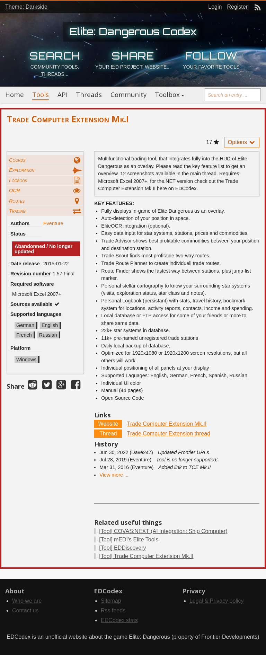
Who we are (27, 601)
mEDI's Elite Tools (128, 539)
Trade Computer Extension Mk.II (167, 424)
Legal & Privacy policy (216, 601)
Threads (89, 94)
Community (128, 94)
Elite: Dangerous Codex (133, 31)
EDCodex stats (119, 620)
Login (215, 7)
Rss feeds (113, 610)
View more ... (113, 475)
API (62, 94)
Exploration (21, 170)
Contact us (25, 610)
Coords (17, 160)
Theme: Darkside (26, 7)
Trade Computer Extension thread (168, 433)
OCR (14, 190)
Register (237, 7)
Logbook (18, 180)
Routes (17, 200)
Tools (40, 94)
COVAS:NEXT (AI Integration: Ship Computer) (163, 531)
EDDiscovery (122, 548)
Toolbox (167, 94)
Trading (17, 211)
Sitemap (111, 601)
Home (14, 94)
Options (242, 142)
